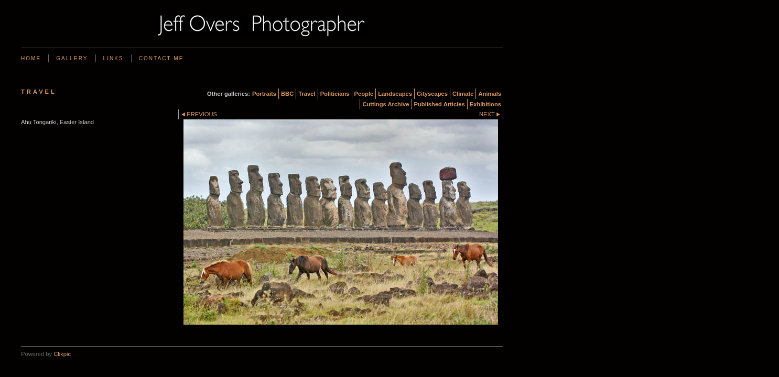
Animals (489, 94)
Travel (306, 94)
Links (113, 58)
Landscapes (395, 94)
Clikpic (62, 354)
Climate (462, 94)
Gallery (72, 58)
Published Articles (439, 104)
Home (31, 58)
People (364, 94)
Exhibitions (485, 104)
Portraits (264, 94)
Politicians (335, 94)
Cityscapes (432, 94)
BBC (287, 94)
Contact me (161, 58)
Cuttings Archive (385, 104)
